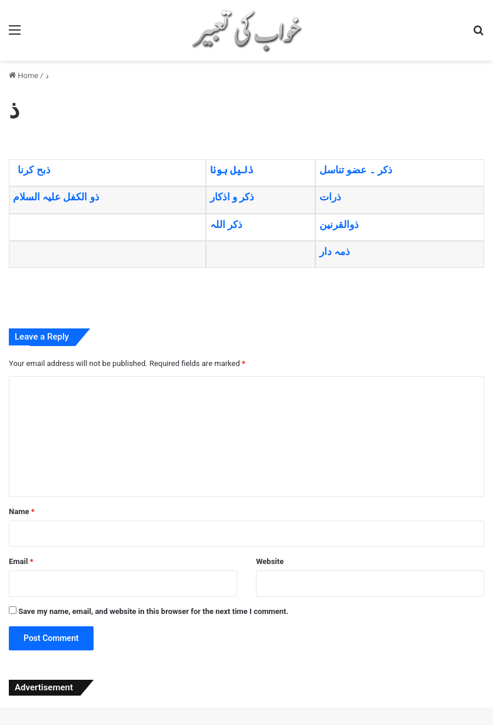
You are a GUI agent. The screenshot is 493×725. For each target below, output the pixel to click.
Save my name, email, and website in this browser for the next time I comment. (153, 611)
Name (22, 511)
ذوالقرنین (339, 224)
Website (270, 561)
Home (23, 75)
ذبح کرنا (34, 170)
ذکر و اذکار (232, 197)
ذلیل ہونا (232, 170)
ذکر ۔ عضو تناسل (355, 170)
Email (21, 561)
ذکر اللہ (226, 224)
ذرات (330, 197)
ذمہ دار (334, 251)
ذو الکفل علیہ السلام (56, 197)
